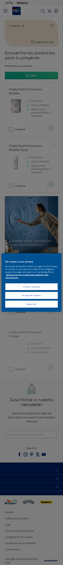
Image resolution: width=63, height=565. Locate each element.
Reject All (31, 304)
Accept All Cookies (31, 295)
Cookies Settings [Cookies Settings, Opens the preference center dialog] (31, 286)
